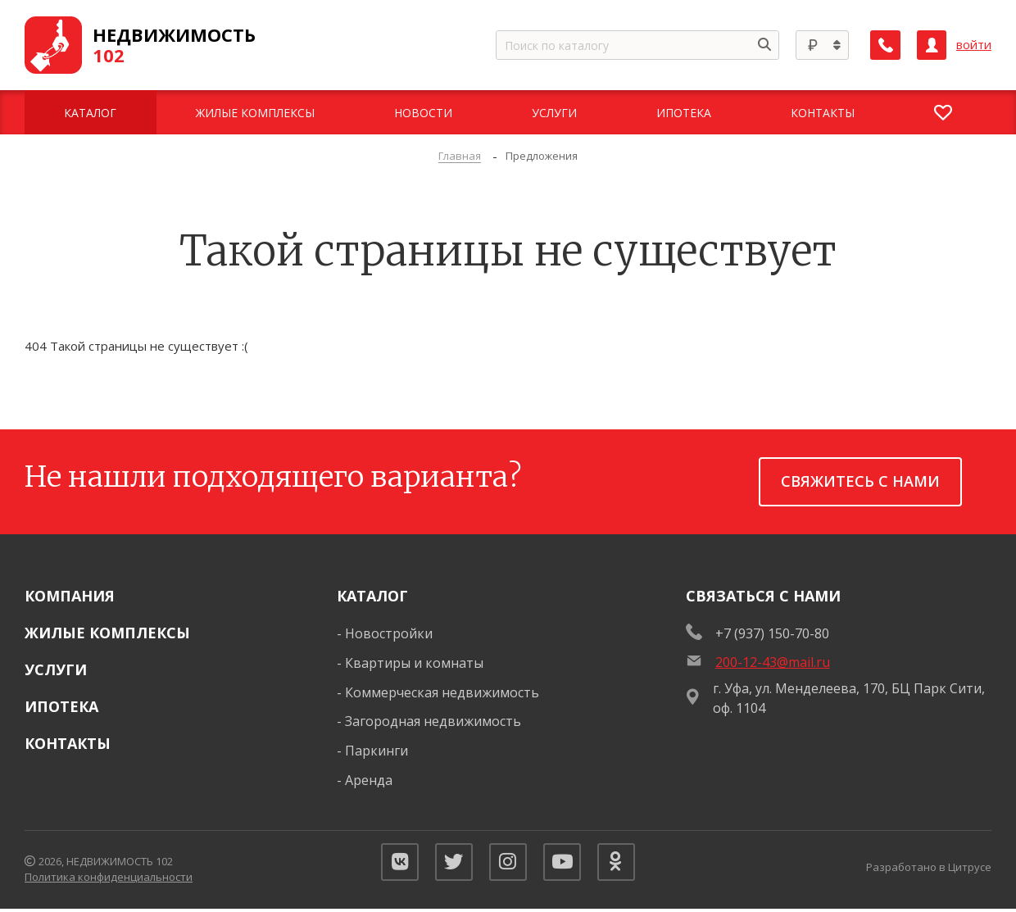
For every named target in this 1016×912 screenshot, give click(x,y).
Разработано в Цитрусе (928, 868)
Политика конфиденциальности (109, 879)
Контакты (68, 743)
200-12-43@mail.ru (772, 662)
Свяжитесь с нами (860, 481)
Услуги (56, 669)
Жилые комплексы (107, 632)
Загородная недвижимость (433, 721)
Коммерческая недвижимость (442, 692)
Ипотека (61, 706)
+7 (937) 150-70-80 (772, 633)
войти (973, 44)
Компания (70, 596)
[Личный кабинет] (931, 45)
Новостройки (389, 633)
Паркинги (376, 751)
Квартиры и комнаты (414, 663)
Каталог (372, 596)
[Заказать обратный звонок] (885, 45)
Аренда (368, 780)
